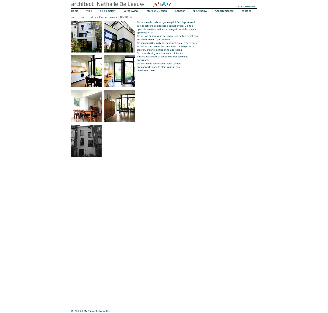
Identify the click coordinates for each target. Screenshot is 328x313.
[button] (86, 37)
